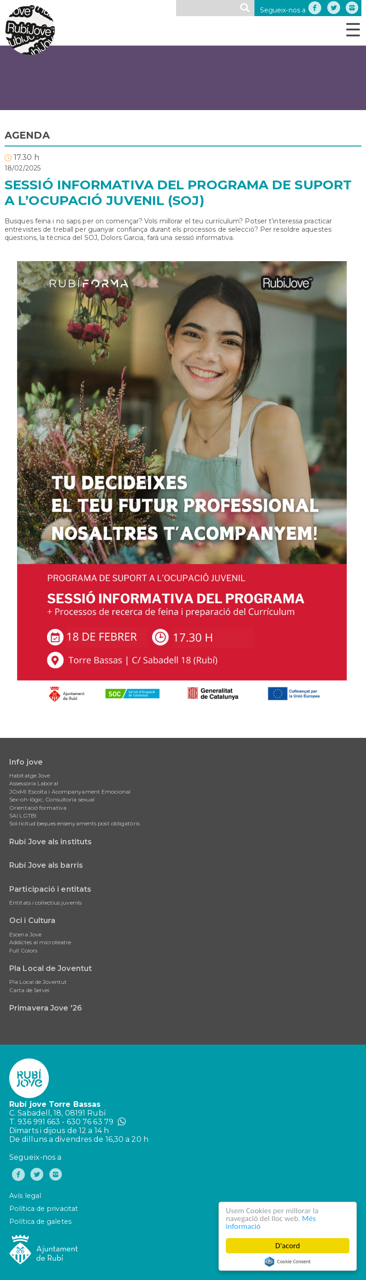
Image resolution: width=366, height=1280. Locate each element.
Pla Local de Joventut (50, 968)
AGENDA (27, 135)
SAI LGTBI (22, 815)
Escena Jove (25, 934)
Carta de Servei (29, 990)
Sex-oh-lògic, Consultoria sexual (51, 799)
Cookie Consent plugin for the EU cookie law (288, 1262)
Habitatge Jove (29, 775)
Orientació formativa (37, 807)
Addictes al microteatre (40, 942)
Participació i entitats (50, 889)
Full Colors (23, 950)
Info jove (26, 762)
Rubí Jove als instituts (50, 841)
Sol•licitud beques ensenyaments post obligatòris (74, 823)
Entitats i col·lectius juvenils (45, 902)
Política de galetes (40, 1221)
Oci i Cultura (32, 920)
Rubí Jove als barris (46, 865)
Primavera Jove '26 (45, 1008)
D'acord (288, 1246)
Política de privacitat (43, 1208)
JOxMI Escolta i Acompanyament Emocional (69, 791)
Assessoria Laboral (33, 783)
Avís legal (25, 1196)
